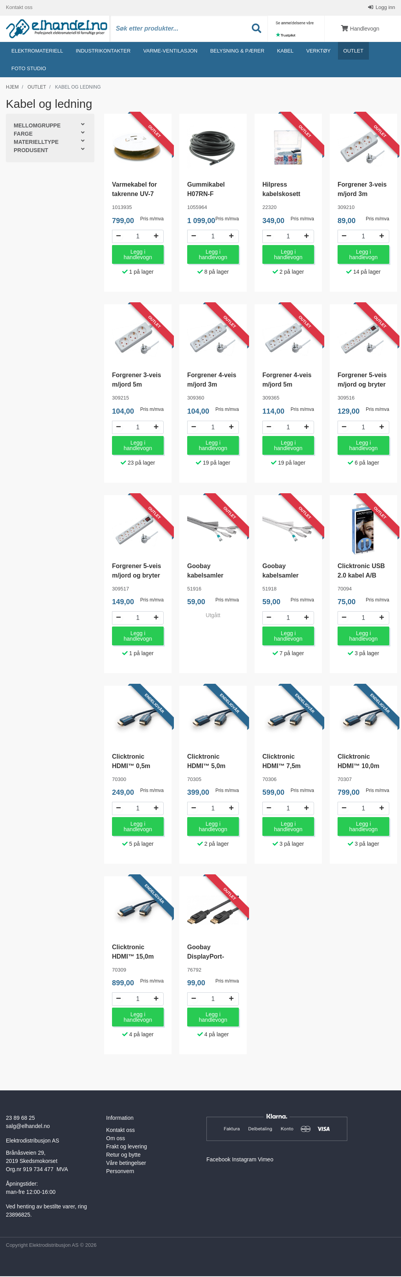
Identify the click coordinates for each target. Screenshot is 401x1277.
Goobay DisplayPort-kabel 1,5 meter (210, 957)
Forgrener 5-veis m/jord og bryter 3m (362, 385)
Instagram (244, 1160)
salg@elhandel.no (28, 1126)
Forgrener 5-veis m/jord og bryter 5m (136, 576)
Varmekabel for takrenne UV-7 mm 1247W (134, 194)
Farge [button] (23, 134)
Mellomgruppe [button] (37, 126)
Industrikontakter (103, 51)
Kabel (285, 51)
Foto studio (28, 69)
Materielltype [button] (36, 143)
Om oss (115, 1138)
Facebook (218, 1160)
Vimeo (265, 1160)
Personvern (120, 1171)
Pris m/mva (152, 219)
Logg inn (385, 8)
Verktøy (318, 51)
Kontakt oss (19, 8)
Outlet (353, 51)
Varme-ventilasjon (170, 51)
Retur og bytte (123, 1155)
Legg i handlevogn (138, 255)
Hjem (12, 87)
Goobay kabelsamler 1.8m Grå (205, 576)
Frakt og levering (126, 1147)
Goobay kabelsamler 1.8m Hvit (280, 576)
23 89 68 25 (20, 1118)
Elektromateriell (37, 51)
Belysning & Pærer (237, 51)
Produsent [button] (31, 151)
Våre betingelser (126, 1163)
